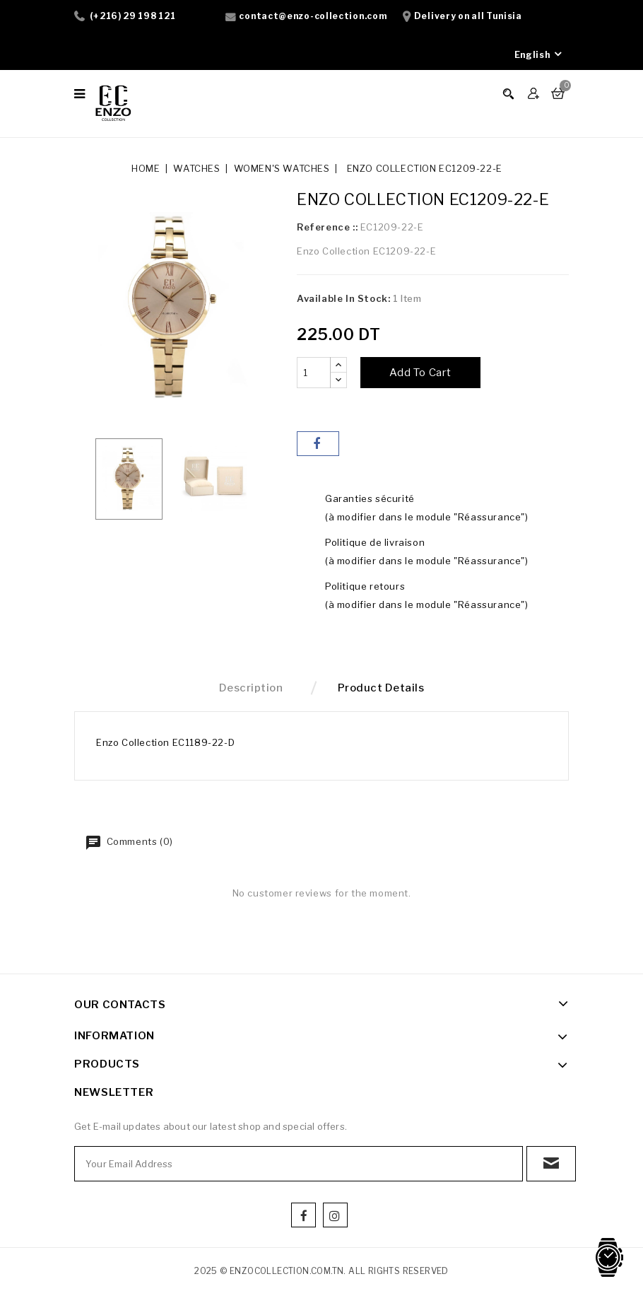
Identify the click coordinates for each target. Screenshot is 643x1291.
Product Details (381, 688)
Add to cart (420, 372)
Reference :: (327, 227)
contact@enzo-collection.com (313, 16)
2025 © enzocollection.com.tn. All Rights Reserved (321, 1271)
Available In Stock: (343, 298)
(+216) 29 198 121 (132, 16)
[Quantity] (314, 372)
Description (251, 688)
